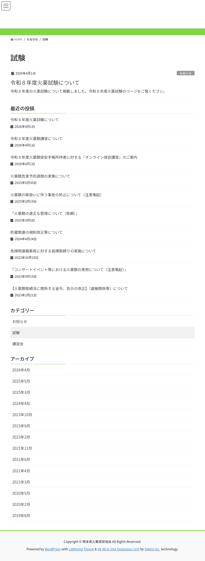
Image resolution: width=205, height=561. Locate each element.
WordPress (53, 549)
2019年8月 (21, 515)
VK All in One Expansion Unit (119, 549)
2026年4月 (21, 369)
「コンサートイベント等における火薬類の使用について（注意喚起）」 (69, 269)
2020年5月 (21, 493)
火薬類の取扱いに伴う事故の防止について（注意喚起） (57, 194)
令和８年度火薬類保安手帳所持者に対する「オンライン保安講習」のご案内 (73, 157)
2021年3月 (21, 482)
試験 (16, 332)
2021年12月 (22, 448)
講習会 (17, 343)
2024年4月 (21, 403)
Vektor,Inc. (152, 549)
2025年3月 (21, 392)
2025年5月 (21, 381)
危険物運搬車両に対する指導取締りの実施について (53, 250)
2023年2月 (21, 437)
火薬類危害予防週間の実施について (40, 176)
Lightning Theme (81, 549)
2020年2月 (21, 504)
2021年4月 (21, 470)
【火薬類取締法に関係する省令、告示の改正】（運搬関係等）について (69, 288)
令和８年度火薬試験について (45, 82)
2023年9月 (21, 425)
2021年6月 (21, 459)
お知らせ (186, 73)
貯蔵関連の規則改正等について (36, 232)
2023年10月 (22, 414)
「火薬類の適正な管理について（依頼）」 (45, 213)
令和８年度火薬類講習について (36, 138)
